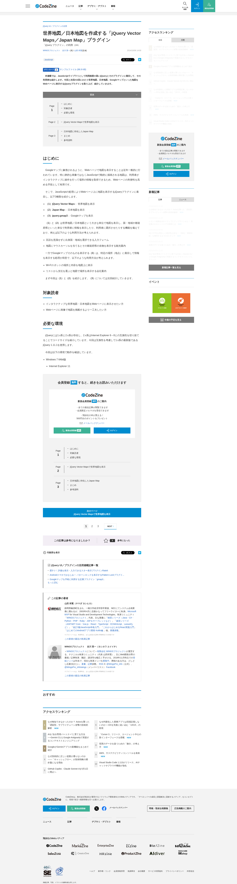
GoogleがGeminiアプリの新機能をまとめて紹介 (173, 66)
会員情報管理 (119, 871)
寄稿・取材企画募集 (158, 808)
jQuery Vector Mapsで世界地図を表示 (81, 122)
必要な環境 (69, 112)
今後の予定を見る (171, 319)
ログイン (111, 430)
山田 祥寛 (78, 50)
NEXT (111, 526)
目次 (114, 94)
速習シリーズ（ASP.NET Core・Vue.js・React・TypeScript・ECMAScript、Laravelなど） (99, 624)
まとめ (67, 136)
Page (52, 122)
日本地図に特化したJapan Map (78, 131)
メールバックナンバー (92, 423)
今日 (160, 40)
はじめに (68, 104)
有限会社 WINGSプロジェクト (111, 651)
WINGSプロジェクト (76, 618)
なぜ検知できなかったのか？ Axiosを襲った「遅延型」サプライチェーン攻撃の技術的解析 (68, 725)
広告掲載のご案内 (182, 808)
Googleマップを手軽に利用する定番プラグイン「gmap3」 (77, 579)
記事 (81, 6)
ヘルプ (92, 871)
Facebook (110, 667)
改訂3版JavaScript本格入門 (86, 627)
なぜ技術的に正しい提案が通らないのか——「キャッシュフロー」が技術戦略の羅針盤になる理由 (68, 759)
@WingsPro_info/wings (75, 667)
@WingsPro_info (114, 664)
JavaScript (48, 60)
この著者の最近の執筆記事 (77, 639)
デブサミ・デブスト (96, 6)
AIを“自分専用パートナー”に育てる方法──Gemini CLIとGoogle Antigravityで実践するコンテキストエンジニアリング (68, 737)
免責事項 (131, 871)
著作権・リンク (104, 871)
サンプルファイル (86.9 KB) (73, 69)
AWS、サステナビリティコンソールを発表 (119, 753)
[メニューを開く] (28, 6)
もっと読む (53, 582)
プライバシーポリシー (175, 871)
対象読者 (68, 108)
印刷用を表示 (51, 552)
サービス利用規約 (155, 871)
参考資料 (68, 140)
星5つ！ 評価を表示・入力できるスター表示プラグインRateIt (79, 570)
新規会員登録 (71, 430)
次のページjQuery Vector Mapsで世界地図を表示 (92, 512)
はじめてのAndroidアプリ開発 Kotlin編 (85, 630)
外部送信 (190, 871)
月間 (183, 40)
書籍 (113, 6)
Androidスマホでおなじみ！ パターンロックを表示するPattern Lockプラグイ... (87, 575)
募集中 (106, 661)
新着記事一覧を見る (171, 267)
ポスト (126, 59)
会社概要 (141, 871)
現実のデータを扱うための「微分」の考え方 (172, 106)
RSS (101, 664)
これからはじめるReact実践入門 (118, 627)
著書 (83, 664)
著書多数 (114, 630)
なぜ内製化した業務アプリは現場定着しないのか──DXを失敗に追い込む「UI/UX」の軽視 (119, 725)
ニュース (70, 6)
